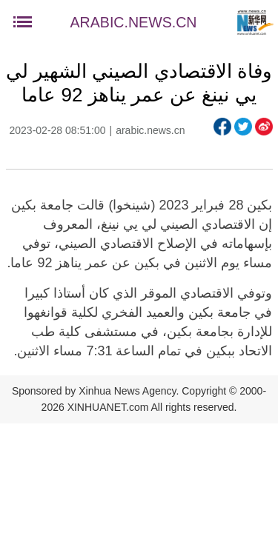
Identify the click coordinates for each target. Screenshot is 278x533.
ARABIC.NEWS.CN (133, 22)
